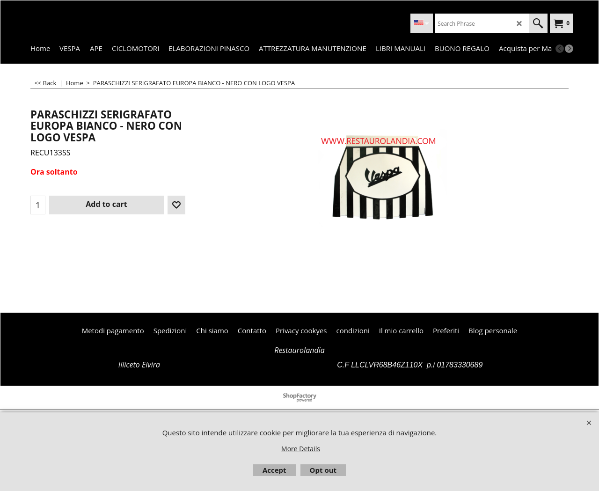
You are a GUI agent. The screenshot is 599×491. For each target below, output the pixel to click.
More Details (300, 448)
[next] (569, 48)
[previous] (559, 48)
